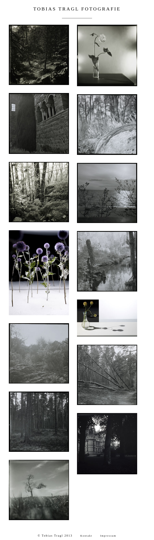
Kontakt (86, 535)
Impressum (108, 535)
